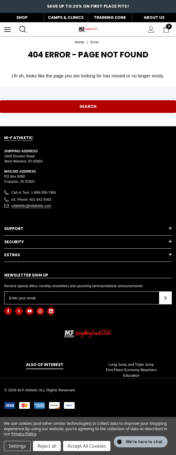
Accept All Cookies (87, 446)
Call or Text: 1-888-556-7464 (33, 193)
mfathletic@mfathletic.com (31, 206)
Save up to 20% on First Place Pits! (88, 6)
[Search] (22, 29)
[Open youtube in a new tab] (30, 311)
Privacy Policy (23, 433)
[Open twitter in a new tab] (19, 311)
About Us (154, 17)
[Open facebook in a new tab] (8, 311)
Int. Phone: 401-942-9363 (31, 200)
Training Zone (110, 17)
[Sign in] (151, 29)
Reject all (46, 446)
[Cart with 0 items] (167, 29)
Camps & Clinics (66, 17)
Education (131, 375)
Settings (17, 446)
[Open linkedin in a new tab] (51, 311)
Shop (22, 17)
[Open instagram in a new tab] (40, 311)
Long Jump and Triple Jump (131, 364)
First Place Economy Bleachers (131, 370)
